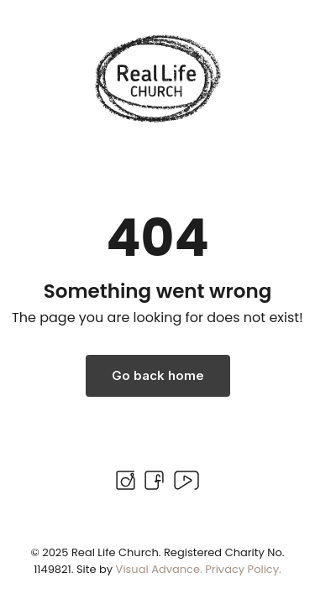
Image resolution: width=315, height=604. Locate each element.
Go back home (158, 375)
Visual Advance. (159, 569)
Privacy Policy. (243, 569)
